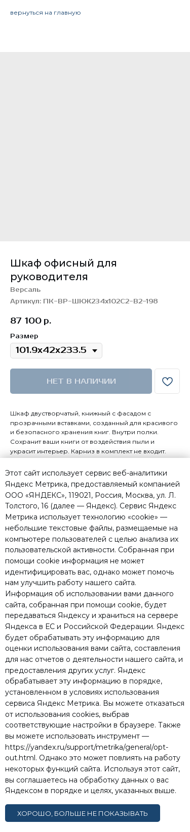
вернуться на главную (45, 12)
